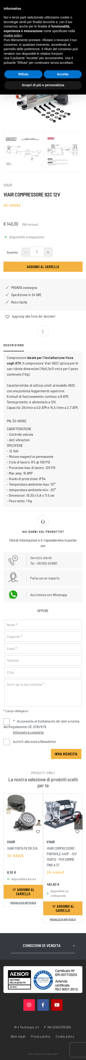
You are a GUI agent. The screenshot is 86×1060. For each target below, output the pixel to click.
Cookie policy (65, 1036)
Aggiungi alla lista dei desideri (30, 316)
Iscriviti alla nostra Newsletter (34, 741)
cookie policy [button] (13, 35)
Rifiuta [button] (23, 74)
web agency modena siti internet (43, 1054)
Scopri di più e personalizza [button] (43, 85)
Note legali (18, 1036)
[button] (78, 822)
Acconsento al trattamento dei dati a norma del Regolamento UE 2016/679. (41, 727)
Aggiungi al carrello (43, 266)
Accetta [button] (63, 74)
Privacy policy (40, 1036)
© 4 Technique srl (26, 1027)
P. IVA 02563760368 (57, 1027)
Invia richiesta (66, 754)
